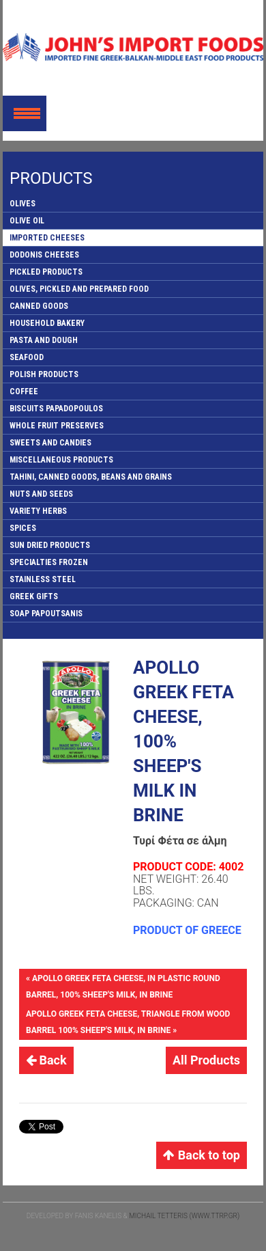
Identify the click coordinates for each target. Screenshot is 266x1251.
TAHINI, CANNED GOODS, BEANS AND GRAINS (91, 477)
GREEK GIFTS (34, 596)
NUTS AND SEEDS (41, 494)
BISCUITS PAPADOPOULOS (56, 408)
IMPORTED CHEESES (47, 238)
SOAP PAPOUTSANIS (46, 613)
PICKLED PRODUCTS (46, 272)
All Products (206, 1060)
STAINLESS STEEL (43, 579)
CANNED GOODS (39, 306)
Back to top (201, 1155)
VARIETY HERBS (38, 511)
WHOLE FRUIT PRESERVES (57, 425)
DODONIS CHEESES (44, 255)
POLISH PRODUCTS (44, 374)
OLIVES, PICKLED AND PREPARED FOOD (79, 289)
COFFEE (24, 391)
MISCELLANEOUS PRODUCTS (61, 460)
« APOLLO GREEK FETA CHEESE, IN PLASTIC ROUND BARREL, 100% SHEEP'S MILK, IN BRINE (123, 987)
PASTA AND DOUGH (44, 340)
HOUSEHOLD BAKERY (47, 323)
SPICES (23, 528)
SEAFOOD (27, 357)
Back (46, 1060)
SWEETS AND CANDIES (50, 443)
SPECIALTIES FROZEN (49, 562)
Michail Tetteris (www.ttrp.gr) (184, 1216)
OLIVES (22, 203)
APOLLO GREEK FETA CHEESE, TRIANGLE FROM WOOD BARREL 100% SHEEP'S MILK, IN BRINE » (128, 1022)
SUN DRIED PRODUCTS (50, 545)
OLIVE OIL (27, 220)
